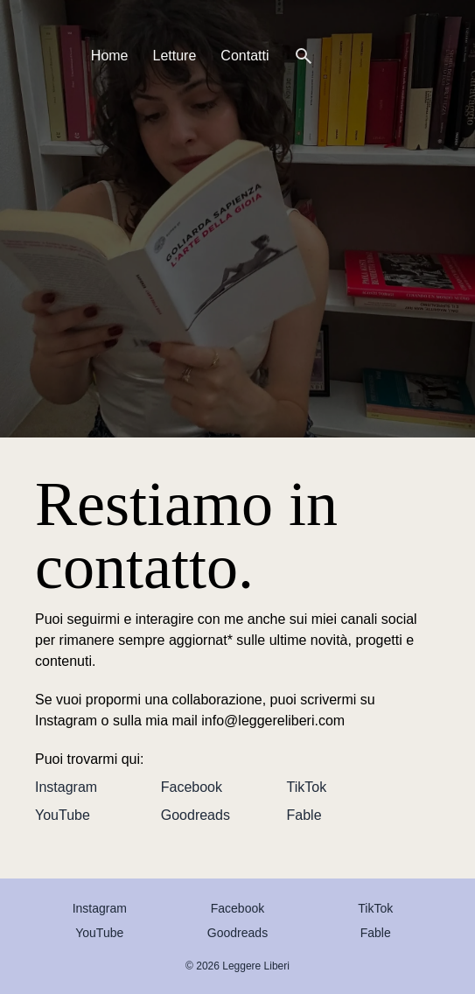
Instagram (66, 787)
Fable (304, 815)
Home (110, 55)
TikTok (307, 787)
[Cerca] (303, 56)
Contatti (244, 55)
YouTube (62, 815)
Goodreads (195, 815)
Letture (175, 55)
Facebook (191, 787)
